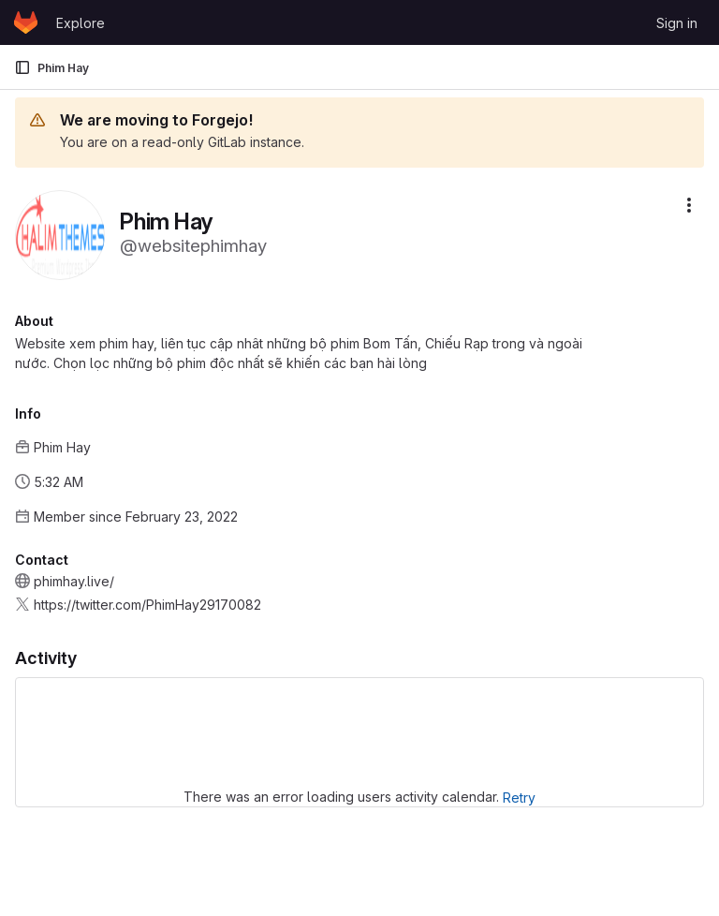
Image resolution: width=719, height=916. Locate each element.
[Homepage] (25, 22)
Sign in (676, 23)
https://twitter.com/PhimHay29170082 (147, 605)
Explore (80, 23)
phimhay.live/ (74, 581)
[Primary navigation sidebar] (22, 67)
